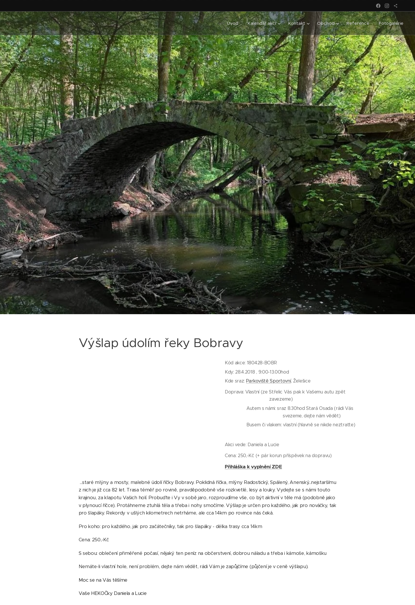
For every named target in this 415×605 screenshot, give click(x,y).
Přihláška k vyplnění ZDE (253, 466)
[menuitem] (232, 23)
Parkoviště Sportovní (268, 381)
